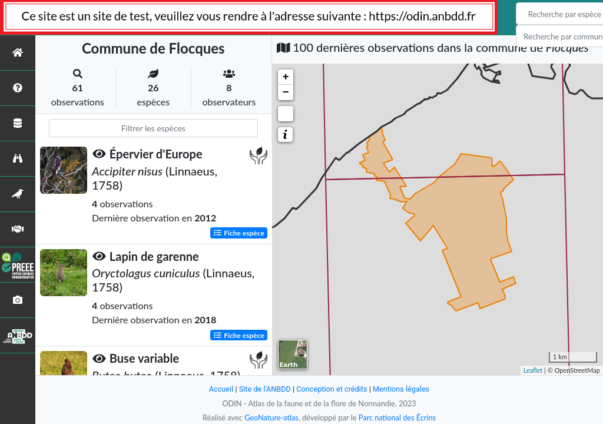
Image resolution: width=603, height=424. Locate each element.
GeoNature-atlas (271, 417)
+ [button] (286, 77)
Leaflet (533, 370)
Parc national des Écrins (397, 417)
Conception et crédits (331, 389)
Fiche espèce (238, 232)
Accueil (220, 389)
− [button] (286, 92)
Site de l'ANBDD (264, 389)
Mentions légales (401, 389)
